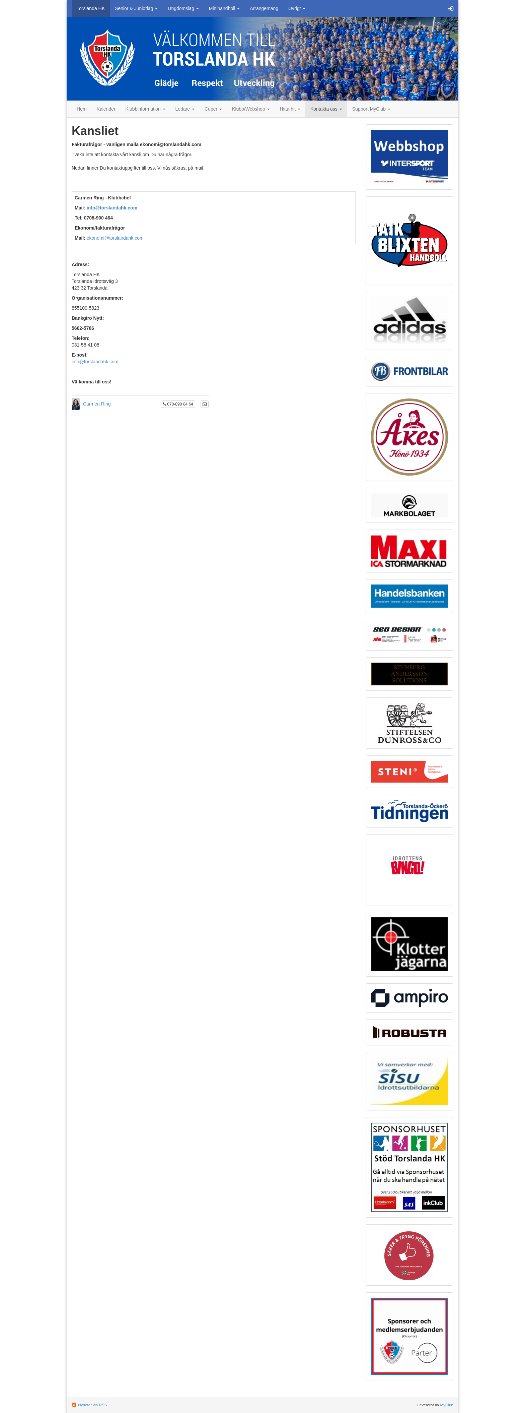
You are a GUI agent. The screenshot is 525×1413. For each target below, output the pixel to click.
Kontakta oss (326, 109)
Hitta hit (290, 109)
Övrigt (296, 8)
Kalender (106, 109)
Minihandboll (224, 8)
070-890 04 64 (178, 404)
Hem (82, 109)
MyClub (446, 1405)
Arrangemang (264, 8)
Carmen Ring (96, 404)
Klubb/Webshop (251, 109)
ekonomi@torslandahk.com (115, 238)
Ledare (185, 109)
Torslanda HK (91, 8)
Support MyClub (371, 109)
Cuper (213, 109)
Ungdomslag (183, 8)
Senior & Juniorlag (136, 8)
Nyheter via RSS (92, 1405)
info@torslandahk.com (112, 207)
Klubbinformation (145, 109)
